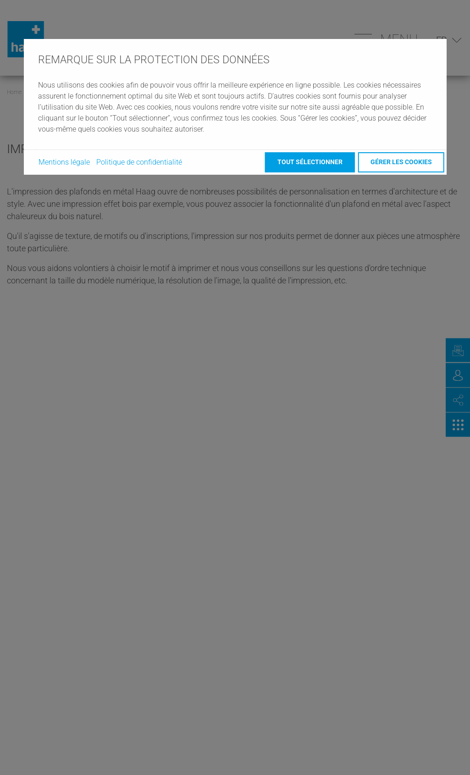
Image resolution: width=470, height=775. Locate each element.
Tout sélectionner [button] (310, 162)
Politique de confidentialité (139, 162)
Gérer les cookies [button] (401, 162)
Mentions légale (64, 162)
